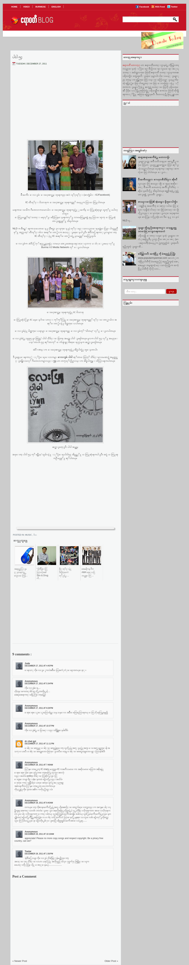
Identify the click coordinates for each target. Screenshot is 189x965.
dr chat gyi (30, 741)
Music (28, 535)
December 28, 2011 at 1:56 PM (39, 854)
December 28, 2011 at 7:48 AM (39, 765)
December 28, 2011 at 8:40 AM (39, 803)
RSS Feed (160, 7)
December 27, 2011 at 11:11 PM (39, 744)
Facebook (144, 7)
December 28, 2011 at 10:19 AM (39, 834)
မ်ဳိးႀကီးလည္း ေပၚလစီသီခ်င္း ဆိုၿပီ (157, 179)
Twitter (174, 7)
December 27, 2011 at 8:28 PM (39, 708)
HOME (14, 7)
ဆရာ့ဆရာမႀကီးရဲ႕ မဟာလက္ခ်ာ (154, 157)
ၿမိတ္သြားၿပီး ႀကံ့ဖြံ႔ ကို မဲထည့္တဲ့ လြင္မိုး (156, 253)
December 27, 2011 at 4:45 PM (39, 666)
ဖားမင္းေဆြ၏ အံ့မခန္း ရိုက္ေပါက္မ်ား (158, 201)
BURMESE (40, 7)
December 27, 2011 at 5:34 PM (39, 684)
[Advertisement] (65, 96)
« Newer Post (19, 961)
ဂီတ (35, 535)
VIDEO (26, 7)
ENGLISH (56, 7)
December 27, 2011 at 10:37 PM (39, 726)
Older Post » (111, 961)
